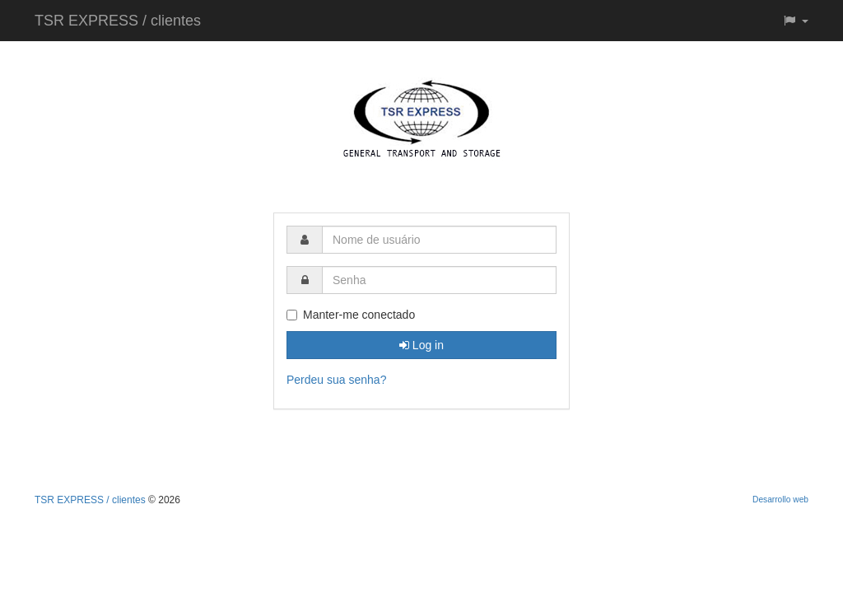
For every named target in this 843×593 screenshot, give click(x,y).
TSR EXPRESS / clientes (118, 20)
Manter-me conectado (350, 314)
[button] (795, 20)
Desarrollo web (780, 499)
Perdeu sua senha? (336, 379)
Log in (421, 345)
